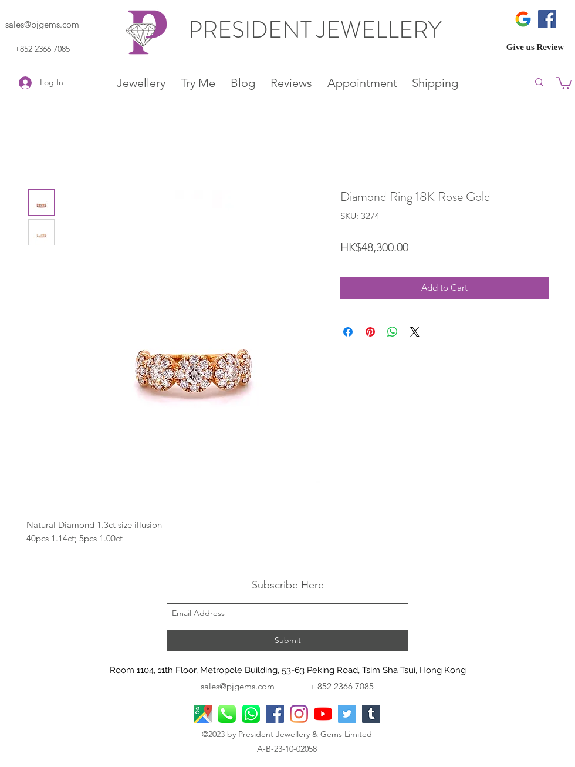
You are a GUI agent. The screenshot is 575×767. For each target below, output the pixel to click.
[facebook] (275, 714)
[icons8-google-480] (523, 19)
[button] (564, 82)
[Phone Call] (227, 714)
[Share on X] (415, 332)
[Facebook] (547, 19)
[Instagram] (299, 714)
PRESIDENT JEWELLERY (317, 29)
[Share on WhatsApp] (392, 332)
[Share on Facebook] (348, 332)
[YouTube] (323, 714)
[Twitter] (347, 714)
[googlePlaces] (203, 714)
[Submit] (287, 640)
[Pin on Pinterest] (370, 332)
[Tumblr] (371, 714)
